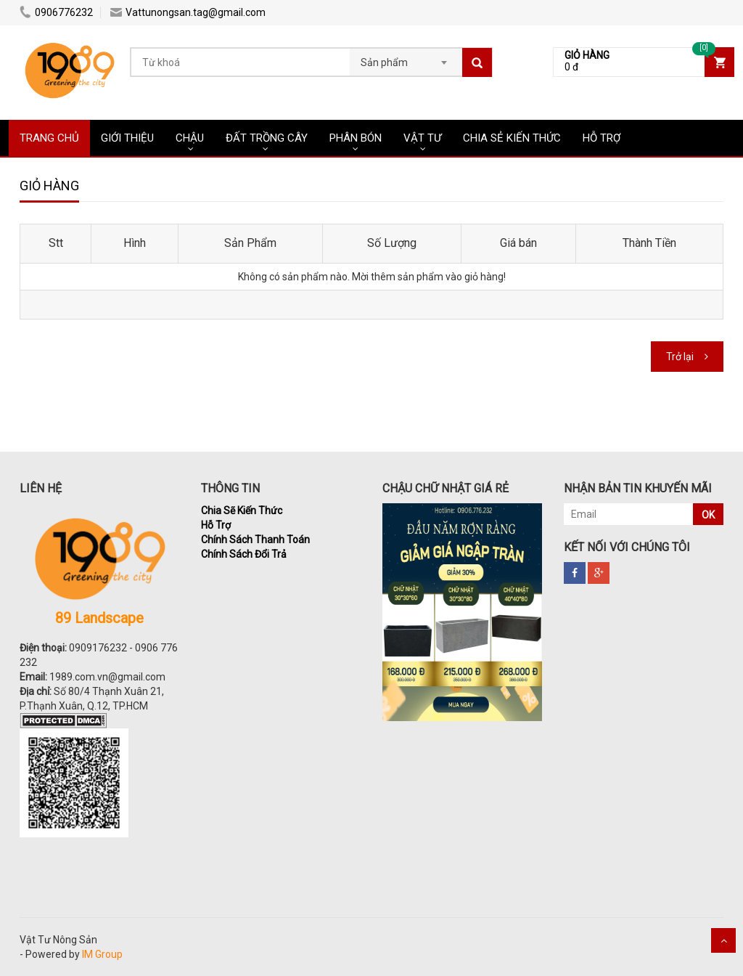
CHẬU (190, 138)
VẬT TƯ (422, 138)
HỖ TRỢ (601, 138)
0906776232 (56, 12)
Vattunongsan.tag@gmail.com (188, 12)
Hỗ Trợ (216, 525)
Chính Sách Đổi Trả (244, 554)
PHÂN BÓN (355, 138)
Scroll (723, 940)
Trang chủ (49, 138)
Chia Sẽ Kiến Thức (241, 510)
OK (708, 515)
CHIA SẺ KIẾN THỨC (512, 138)
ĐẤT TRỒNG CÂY (267, 138)
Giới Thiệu (127, 138)
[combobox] (406, 58)
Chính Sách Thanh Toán (255, 539)
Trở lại (680, 356)
